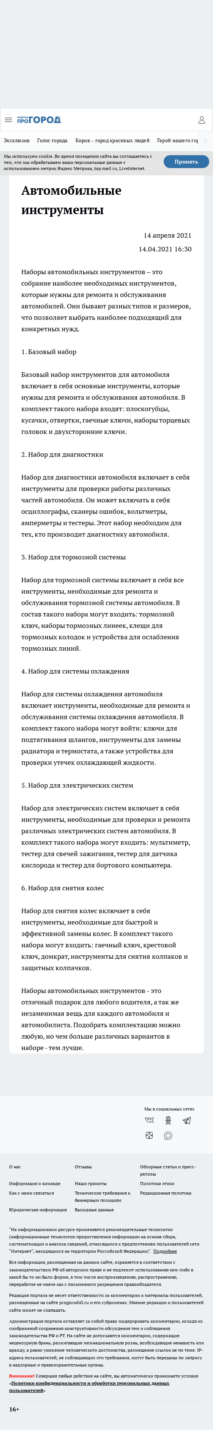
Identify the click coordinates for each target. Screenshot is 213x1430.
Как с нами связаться (31, 1193)
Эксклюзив (17, 140)
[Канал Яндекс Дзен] (149, 1135)
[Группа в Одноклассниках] (168, 1120)
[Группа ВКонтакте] (149, 1120)
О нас (15, 1166)
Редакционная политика (165, 1193)
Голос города (52, 140)
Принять (186, 161)
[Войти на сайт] (201, 119)
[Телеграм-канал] (187, 1120)
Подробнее (165, 1251)
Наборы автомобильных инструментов (83, 271)
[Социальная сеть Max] (168, 1135)
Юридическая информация (38, 1209)
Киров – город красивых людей (113, 140)
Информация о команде (34, 1183)
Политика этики (157, 1183)
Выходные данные (94, 1209)
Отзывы (83, 1166)
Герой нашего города (182, 140)
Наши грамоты (91, 1183)
